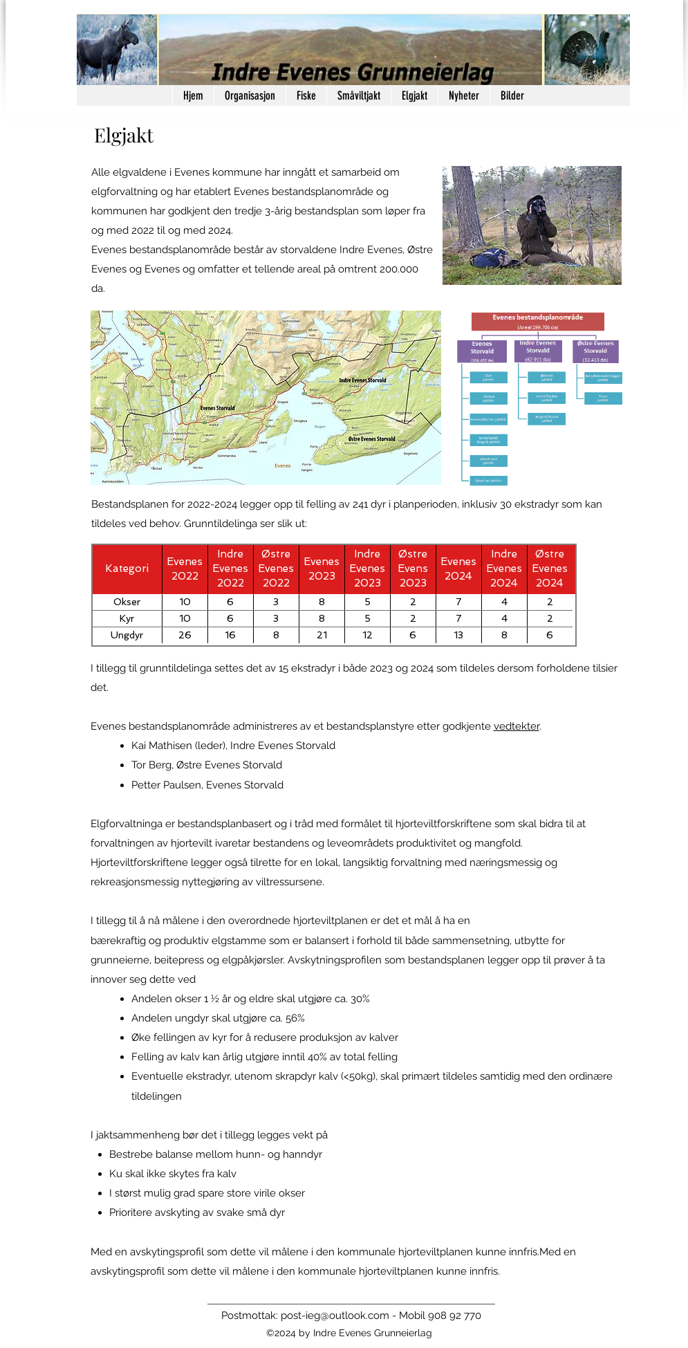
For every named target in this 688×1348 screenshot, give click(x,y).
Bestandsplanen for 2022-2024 (164, 504)
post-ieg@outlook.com (335, 1315)
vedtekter (516, 726)
